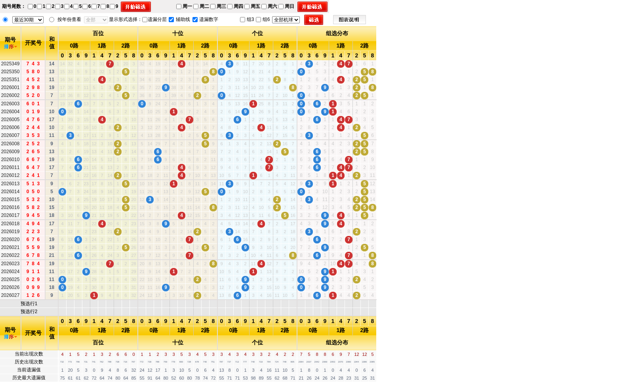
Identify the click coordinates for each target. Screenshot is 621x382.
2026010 (10, 159)
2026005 (10, 119)
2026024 (10, 271)
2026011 (10, 167)
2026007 (10, 135)
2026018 (10, 223)
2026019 (10, 231)
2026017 (10, 215)
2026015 (10, 199)
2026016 (10, 207)
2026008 (10, 143)
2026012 (10, 175)
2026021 (10, 247)
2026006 (10, 127)
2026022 (10, 255)
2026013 (10, 183)
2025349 (10, 64)
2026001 (10, 87)
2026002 (10, 95)
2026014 (10, 191)
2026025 (10, 279)
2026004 (10, 111)
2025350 (10, 71)
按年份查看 (69, 19)
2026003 (10, 103)
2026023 (10, 263)
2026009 (10, 151)
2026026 (10, 287)
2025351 (10, 79)
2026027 (10, 295)
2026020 (10, 239)
